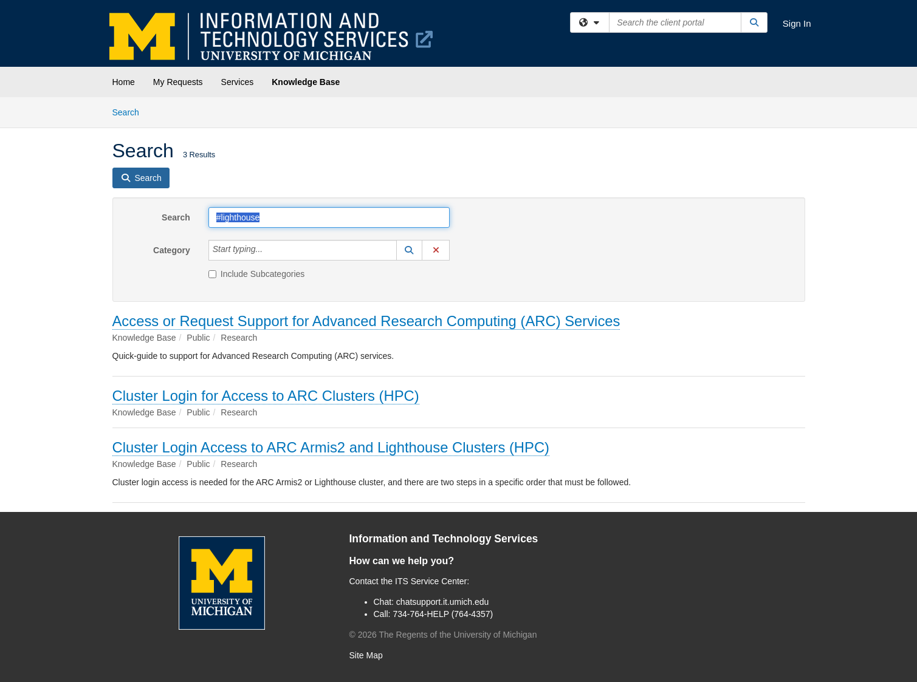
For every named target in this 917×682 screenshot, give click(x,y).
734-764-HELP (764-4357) (443, 614)
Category (171, 250)
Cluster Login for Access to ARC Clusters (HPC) (265, 395)
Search (130, 111)
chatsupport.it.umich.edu (442, 602)
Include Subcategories (256, 274)
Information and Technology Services (443, 539)
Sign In (797, 23)
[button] (409, 250)
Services (237, 82)
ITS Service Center (431, 581)
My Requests (178, 82)
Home (123, 82)
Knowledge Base (306, 82)
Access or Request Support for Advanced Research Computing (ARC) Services (366, 321)
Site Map (366, 655)
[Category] (269, 250)
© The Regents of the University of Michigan (443, 634)
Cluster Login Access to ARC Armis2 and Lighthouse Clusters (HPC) (331, 447)
